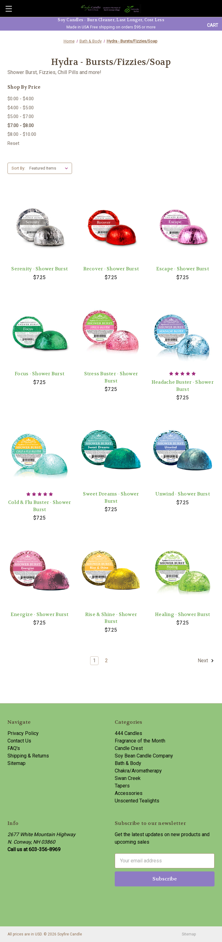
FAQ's (13, 748)
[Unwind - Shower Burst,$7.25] (183, 451)
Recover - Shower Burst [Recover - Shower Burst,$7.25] (111, 269)
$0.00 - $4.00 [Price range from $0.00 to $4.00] (20, 98)
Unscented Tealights (137, 801)
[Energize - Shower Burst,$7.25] (39, 572)
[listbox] (50, 168)
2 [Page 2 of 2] (106, 660)
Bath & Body (128, 763)
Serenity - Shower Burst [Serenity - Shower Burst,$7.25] (39, 269)
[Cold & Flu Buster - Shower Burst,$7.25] (39, 451)
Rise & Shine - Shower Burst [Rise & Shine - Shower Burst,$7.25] (111, 618)
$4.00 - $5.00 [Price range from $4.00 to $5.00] (20, 108)
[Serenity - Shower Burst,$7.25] (39, 226)
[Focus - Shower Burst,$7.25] (39, 331)
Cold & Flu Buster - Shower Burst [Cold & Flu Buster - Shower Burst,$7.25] (39, 506)
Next (206, 661)
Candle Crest (129, 748)
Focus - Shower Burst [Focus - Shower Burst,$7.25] (39, 374)
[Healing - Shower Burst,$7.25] (183, 572)
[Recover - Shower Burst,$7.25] (111, 226)
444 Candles (128, 733)
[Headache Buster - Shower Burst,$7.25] (183, 331)
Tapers (122, 786)
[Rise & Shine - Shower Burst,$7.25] (111, 572)
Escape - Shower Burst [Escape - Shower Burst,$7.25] (182, 269)
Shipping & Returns (28, 756)
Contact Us (19, 741)
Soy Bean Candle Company (144, 756)
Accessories (128, 793)
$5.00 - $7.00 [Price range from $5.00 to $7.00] (20, 116)
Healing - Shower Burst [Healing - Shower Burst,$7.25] (182, 614)
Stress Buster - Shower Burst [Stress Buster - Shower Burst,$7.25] (111, 377)
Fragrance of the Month (140, 741)
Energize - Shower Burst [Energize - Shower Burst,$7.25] (40, 614)
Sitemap (16, 763)
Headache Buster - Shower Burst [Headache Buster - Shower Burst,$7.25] (183, 385)
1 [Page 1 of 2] (94, 660)
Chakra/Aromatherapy (138, 771)
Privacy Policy (23, 733)
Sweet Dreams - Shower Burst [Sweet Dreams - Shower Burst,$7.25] (111, 497)
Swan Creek (128, 778)
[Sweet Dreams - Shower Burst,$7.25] (111, 451)
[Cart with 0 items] (212, 25)
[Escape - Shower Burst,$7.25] (183, 226)
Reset (13, 143)
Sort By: (18, 168)
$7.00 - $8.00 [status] (20, 125)
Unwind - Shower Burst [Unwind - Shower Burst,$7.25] (182, 494)
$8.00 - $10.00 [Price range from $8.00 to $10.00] (21, 134)
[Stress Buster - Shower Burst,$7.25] (111, 331)
